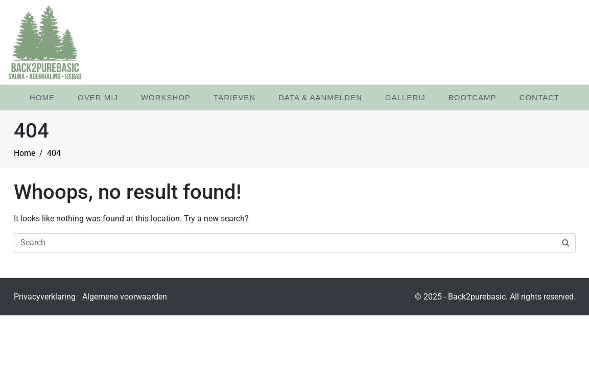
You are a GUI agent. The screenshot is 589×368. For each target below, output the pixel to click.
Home (42, 97)
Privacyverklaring (45, 297)
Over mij (98, 97)
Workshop (166, 97)
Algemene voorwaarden (124, 297)
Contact (539, 97)
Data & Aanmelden (320, 97)
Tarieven (234, 97)
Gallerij (405, 97)
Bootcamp (473, 97)
